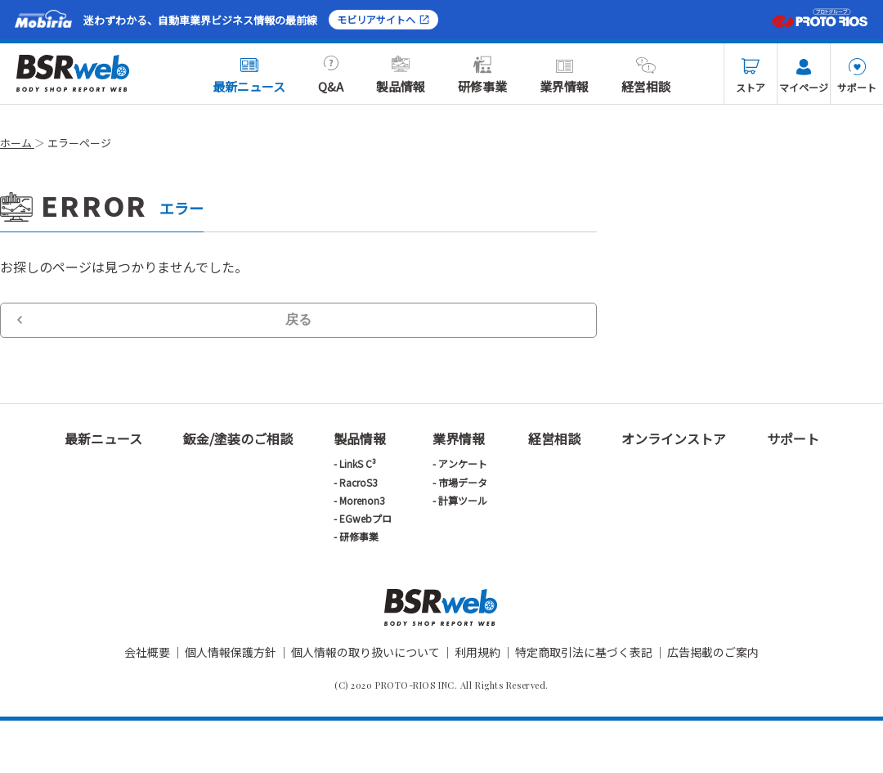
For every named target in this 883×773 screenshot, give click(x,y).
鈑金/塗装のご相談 (238, 438)
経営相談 (645, 75)
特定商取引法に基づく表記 (583, 652)
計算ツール (462, 500)
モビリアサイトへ (383, 19)
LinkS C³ (357, 463)
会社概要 (147, 652)
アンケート (462, 463)
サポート (856, 76)
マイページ (803, 76)
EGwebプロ (365, 518)
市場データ (462, 482)
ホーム (17, 143)
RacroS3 (358, 482)
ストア (750, 76)
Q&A (330, 75)
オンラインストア (673, 438)
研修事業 (482, 75)
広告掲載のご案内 (713, 652)
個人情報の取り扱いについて (365, 652)
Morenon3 (362, 500)
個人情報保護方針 (230, 652)
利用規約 (477, 652)
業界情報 (564, 75)
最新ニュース (249, 75)
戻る (298, 319)
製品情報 (400, 75)
